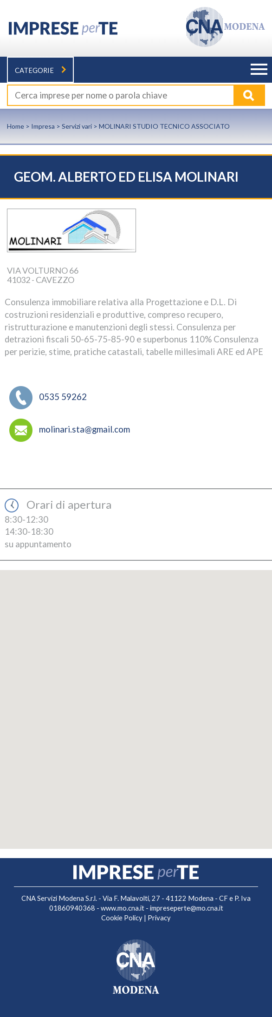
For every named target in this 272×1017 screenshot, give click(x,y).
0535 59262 (63, 396)
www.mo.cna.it (122, 908)
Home (15, 126)
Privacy (159, 918)
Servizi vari (77, 126)
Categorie (40, 70)
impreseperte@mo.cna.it (186, 908)
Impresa (43, 126)
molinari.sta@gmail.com (84, 429)
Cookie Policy (121, 918)
